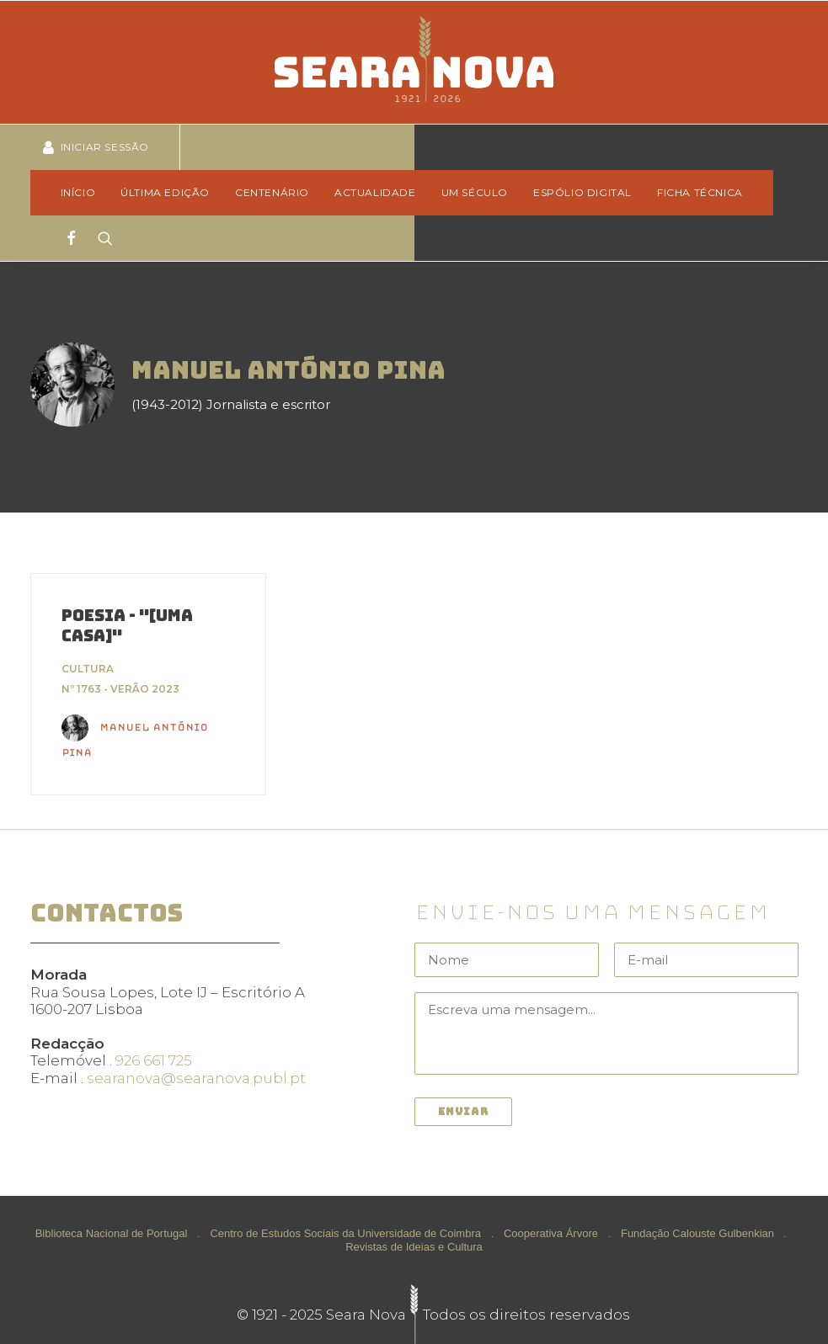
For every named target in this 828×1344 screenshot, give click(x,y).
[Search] (100, 238)
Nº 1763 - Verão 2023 (120, 689)
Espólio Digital (582, 192)
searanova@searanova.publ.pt (196, 1078)
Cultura (87, 668)
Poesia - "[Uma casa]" (127, 625)
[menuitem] (84, 192)
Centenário (272, 192)
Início (78, 192)
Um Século (474, 192)
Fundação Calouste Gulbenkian (697, 1232)
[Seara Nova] (414, 62)
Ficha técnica (700, 192)
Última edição (165, 192)
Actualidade (375, 192)
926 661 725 (153, 1060)
